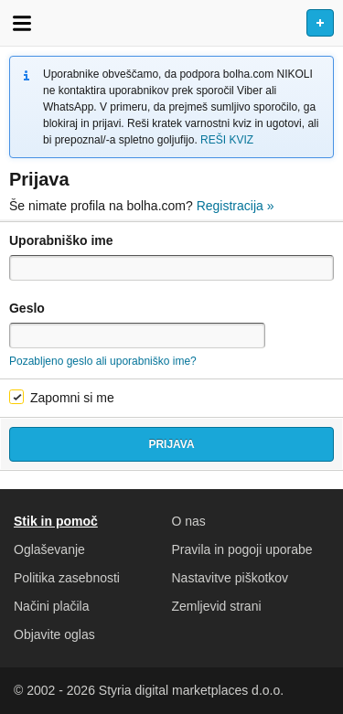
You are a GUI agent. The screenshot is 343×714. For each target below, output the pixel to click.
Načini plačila (51, 606)
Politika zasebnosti (67, 577)
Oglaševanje (49, 549)
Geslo (27, 308)
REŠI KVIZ (226, 139)
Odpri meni (22, 23)
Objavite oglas (54, 634)
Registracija (235, 205)
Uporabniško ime (61, 240)
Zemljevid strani (217, 606)
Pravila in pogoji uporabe (242, 549)
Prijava (171, 444)
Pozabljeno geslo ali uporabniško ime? (103, 361)
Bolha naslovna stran (171, 23)
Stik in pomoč (56, 521)
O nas (189, 521)
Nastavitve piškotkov (230, 577)
